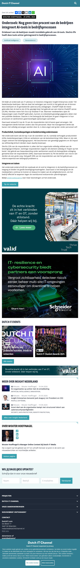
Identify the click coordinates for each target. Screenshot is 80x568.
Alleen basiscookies (48, 563)
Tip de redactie (10, 184)
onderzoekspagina (14, 178)
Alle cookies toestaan (32, 563)
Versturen (66, 480)
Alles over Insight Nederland (15, 417)
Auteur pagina (9, 456)
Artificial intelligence (11, 40)
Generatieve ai (30, 40)
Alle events (7, 361)
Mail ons (5, 531)
